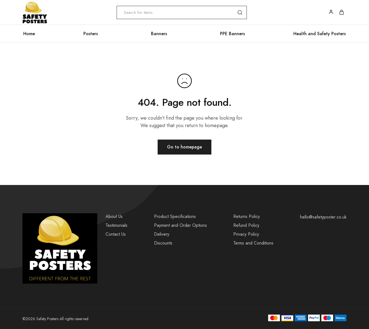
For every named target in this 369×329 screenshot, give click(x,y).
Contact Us (116, 234)
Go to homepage (184, 147)
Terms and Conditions (253, 243)
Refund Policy (246, 225)
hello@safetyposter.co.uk (323, 217)
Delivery (161, 234)
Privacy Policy (246, 234)
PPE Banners (232, 34)
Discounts (163, 243)
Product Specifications (175, 216)
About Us (114, 216)
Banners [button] (159, 34)
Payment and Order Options (180, 225)
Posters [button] (90, 34)
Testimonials (116, 225)
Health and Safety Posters (319, 34)
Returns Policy (246, 216)
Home (29, 34)
